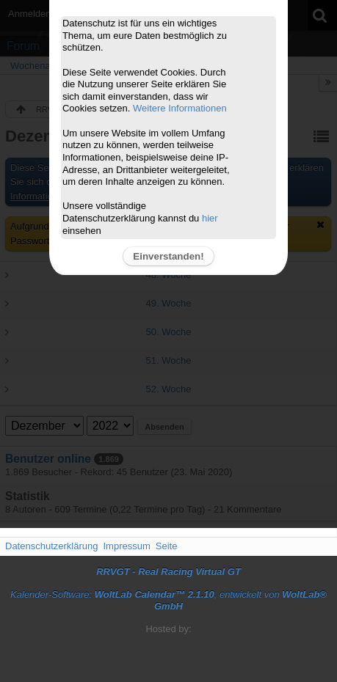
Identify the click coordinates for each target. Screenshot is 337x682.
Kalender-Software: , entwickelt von (168, 600)
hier (210, 218)
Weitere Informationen (180, 108)
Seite (167, 545)
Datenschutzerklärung (51, 545)
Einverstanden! (168, 256)
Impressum (126, 545)
